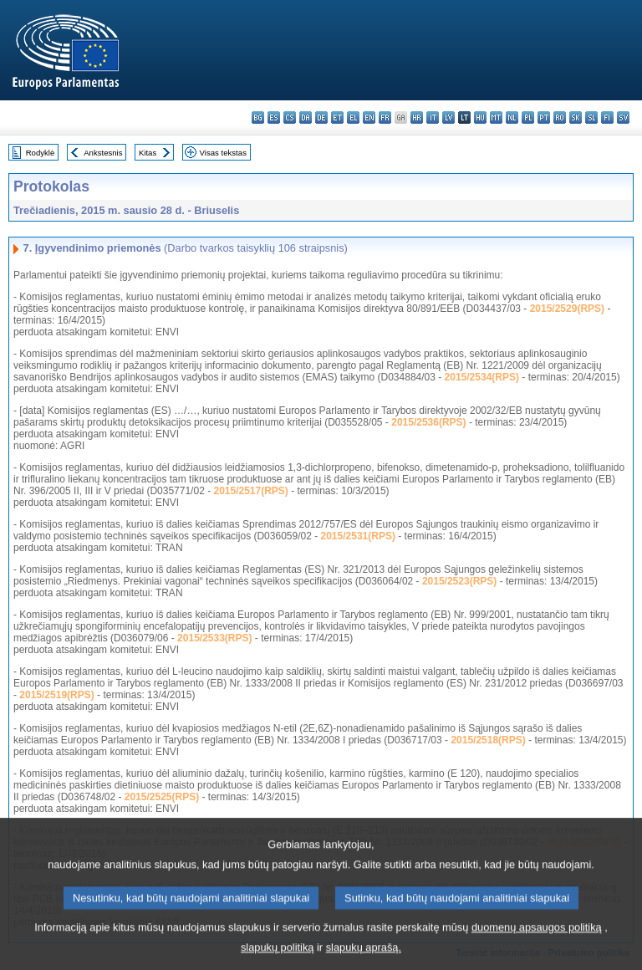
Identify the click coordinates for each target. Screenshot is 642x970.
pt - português (544, 117)
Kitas (147, 152)
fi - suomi (607, 117)
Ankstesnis (103, 152)
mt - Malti (496, 117)
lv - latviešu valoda (448, 117)
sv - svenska (623, 117)
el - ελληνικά (353, 117)
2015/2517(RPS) (250, 491)
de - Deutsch (321, 117)
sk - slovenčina (575, 117)
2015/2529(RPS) (567, 308)
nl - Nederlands (512, 117)
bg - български (258, 117)
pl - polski (528, 117)
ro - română (559, 117)
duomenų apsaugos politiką (536, 940)
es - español (274, 117)
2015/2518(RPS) (488, 740)
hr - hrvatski (416, 117)
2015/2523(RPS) (459, 581)
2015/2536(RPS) (428, 422)
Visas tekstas (223, 152)
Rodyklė (40, 152)
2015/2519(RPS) (56, 695)
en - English (369, 117)
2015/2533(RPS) (214, 638)
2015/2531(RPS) (358, 536)
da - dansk (305, 117)
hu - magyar (480, 117)
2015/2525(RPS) (162, 797)
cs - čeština (289, 117)
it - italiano (432, 117)
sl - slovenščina (591, 117)
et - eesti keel (337, 117)
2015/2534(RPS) (482, 377)
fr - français (385, 117)
